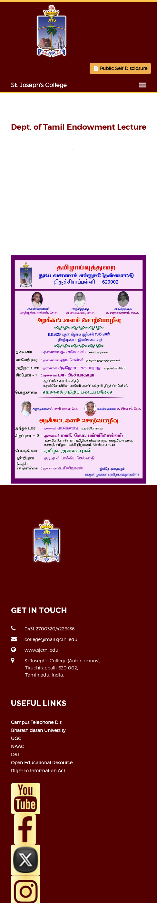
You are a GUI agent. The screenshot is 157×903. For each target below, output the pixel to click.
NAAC (17, 746)
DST (15, 754)
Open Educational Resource (42, 762)
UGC (16, 738)
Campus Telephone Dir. (36, 722)
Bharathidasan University (38, 730)
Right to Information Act (38, 770)
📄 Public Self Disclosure (120, 68)
